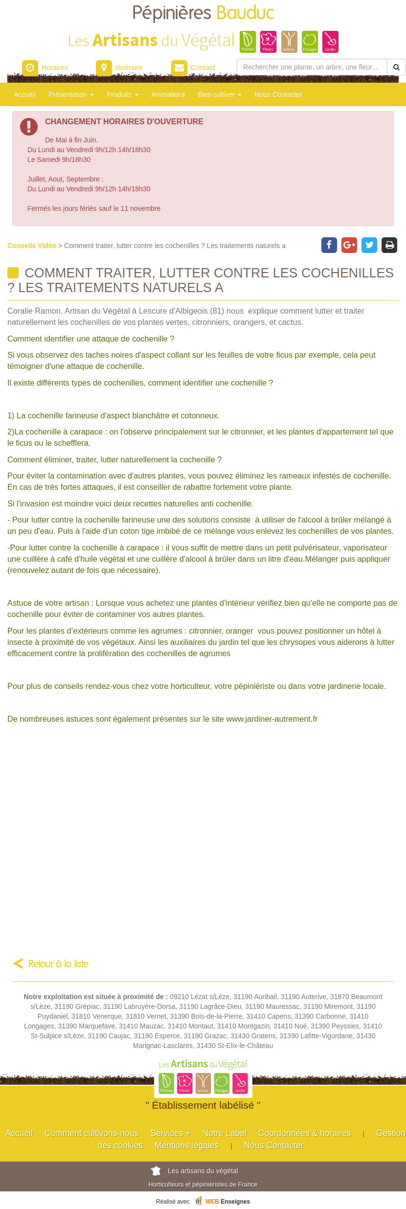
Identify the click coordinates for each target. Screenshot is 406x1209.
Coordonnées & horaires (304, 1133)
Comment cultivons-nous (92, 1133)
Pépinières (203, 13)
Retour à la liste (58, 964)
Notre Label (225, 1133)
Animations (168, 94)
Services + (170, 1133)
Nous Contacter (278, 94)
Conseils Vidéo (32, 246)
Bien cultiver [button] (220, 94)
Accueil (25, 94)
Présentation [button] (71, 94)
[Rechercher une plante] (312, 67)
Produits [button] (122, 94)
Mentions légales (187, 1145)
